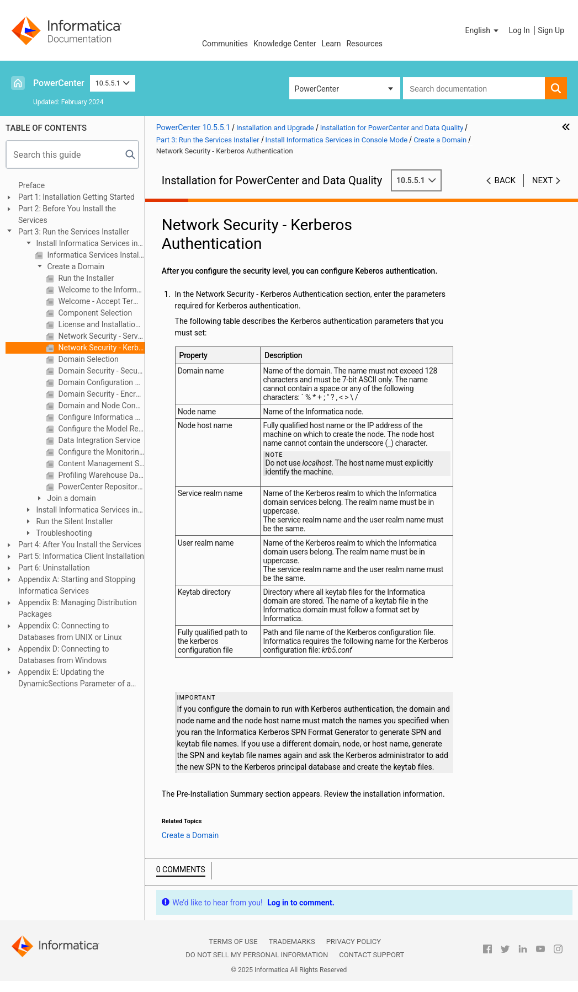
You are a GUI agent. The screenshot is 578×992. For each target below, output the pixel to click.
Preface (31, 185)
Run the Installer (85, 278)
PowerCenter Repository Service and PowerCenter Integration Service (100, 486)
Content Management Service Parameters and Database (100, 463)
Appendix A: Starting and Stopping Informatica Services (77, 585)
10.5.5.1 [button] (113, 83)
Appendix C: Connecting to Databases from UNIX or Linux (70, 631)
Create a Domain (74, 266)
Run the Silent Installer (73, 521)
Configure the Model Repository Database (100, 428)
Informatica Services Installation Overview (95, 254)
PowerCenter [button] (317, 88)
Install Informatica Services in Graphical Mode (81, 510)
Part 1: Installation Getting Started (76, 197)
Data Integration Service (98, 440)
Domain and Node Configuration (100, 405)
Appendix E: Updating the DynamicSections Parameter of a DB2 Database (74, 679)
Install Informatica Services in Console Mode (81, 244)
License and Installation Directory (100, 324)
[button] (483, 30)
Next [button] (542, 180)
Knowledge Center (284, 43)
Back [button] (505, 180)
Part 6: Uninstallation (54, 567)
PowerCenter (58, 83)
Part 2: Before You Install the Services (67, 214)
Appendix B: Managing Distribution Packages (77, 608)
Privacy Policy (353, 941)
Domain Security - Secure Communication (100, 370)
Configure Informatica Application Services (100, 417)
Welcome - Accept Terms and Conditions (100, 301)
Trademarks (292, 941)
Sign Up (551, 30)
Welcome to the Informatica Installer (100, 289)
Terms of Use (233, 941)
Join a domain (70, 498)
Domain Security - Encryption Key (100, 394)
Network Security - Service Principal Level (100, 336)
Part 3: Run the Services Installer (73, 231)
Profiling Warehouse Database (100, 475)
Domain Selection (87, 359)
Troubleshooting (63, 533)
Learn (331, 43)
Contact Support (371, 955)
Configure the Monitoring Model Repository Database (100, 451)
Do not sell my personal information (256, 955)
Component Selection (94, 312)
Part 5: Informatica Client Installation (81, 556)
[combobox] (474, 88)
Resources (364, 43)
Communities (225, 43)
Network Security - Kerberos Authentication (100, 347)
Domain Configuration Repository (100, 382)
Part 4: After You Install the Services (79, 544)
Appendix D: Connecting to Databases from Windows (63, 654)
